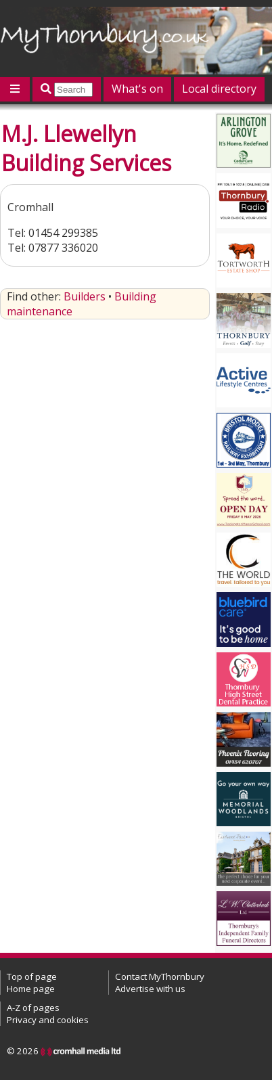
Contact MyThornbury (159, 976)
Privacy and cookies (48, 1020)
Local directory (219, 88)
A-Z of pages (33, 1008)
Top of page (32, 976)
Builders (85, 296)
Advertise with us (150, 989)
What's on (137, 88)
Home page (31, 989)
